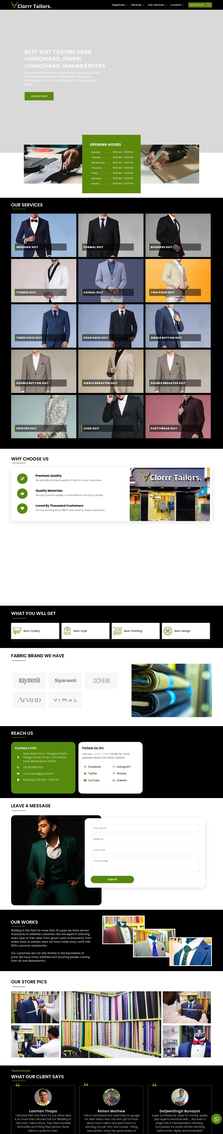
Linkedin (119, 780)
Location (177, 5)
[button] (39, 96)
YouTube (90, 780)
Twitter (89, 773)
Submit (112, 879)
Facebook (91, 767)
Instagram (120, 767)
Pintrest (119, 773)
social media (101, 754)
